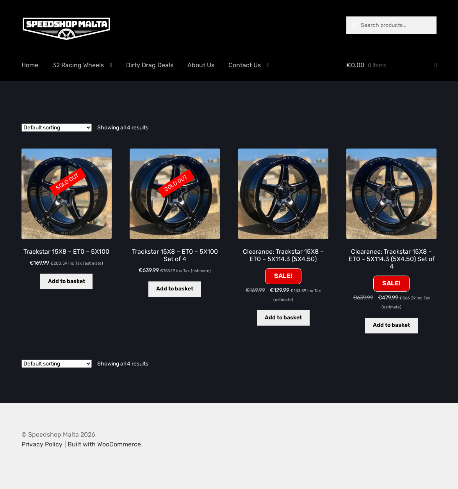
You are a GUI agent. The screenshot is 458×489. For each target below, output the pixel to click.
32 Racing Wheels (78, 65)
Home (29, 65)
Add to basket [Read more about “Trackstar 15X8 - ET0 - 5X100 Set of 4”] (174, 288)
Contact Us (244, 65)
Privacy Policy (41, 444)
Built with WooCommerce (104, 444)
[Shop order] (56, 128)
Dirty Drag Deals (149, 65)
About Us (200, 65)
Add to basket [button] (283, 317)
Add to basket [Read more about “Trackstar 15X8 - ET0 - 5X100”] (66, 281)
